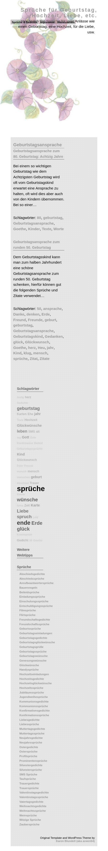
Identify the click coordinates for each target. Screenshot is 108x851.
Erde (46, 314)
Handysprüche (29, 669)
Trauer (34, 483)
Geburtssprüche (30, 628)
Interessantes (66, 22)
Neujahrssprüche (30, 742)
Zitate (45, 358)
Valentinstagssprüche (33, 797)
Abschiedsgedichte (32, 574)
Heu (41, 348)
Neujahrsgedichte (31, 737)
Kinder (34, 229)
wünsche (27, 499)
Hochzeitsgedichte (31, 678)
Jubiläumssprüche (31, 692)
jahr (50, 348)
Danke (18, 314)
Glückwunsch (37, 342)
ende (23, 523)
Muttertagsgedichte (32, 728)
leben (22, 431)
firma (20, 505)
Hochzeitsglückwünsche (35, 683)
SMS (31, 431)
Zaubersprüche (29, 824)
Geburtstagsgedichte (33, 637)
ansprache (52, 309)
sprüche (20, 358)
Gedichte (22, 402)
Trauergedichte (29, 783)
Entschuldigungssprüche (36, 605)
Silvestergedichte (30, 765)
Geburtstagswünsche (33, 655)
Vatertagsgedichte (31, 801)
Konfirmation (25, 443)
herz (32, 348)
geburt (50, 320)
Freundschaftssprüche (34, 624)
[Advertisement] (54, 81)
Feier (20, 465)
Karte (35, 505)
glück (18, 342)
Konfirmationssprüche (34, 715)
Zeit (27, 505)
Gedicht (22, 540)
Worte (59, 229)
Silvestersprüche (30, 769)
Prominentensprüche (33, 760)
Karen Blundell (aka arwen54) (75, 841)
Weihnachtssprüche (32, 810)
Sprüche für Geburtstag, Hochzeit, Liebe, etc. (59, 13)
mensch (40, 353)
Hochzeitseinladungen (34, 674)
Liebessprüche (29, 724)
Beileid (38, 443)
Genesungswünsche (32, 660)
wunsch (22, 471)
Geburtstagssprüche (29, 448)
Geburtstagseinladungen (35, 633)
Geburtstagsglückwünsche (37, 642)
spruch (24, 516)
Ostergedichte (28, 747)
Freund (19, 320)
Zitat (34, 358)
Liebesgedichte (29, 719)
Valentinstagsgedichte (34, 792)
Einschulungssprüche (33, 601)
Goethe (19, 229)
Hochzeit (30, 420)
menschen (23, 477)
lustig (20, 397)
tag (19, 437)
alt (38, 431)
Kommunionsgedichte (34, 701)
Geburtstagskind (28, 336)
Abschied (23, 483)
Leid (35, 517)
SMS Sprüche (28, 774)
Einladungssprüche (32, 596)
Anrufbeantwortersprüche (36, 583)
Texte (47, 229)
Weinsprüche (28, 815)
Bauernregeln (28, 587)
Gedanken (54, 336)
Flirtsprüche (27, 615)
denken (32, 314)
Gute (33, 437)
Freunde (35, 320)
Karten (22, 414)
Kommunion (24, 534)
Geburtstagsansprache (33, 223)
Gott (25, 437)
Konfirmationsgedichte (34, 710)
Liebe (22, 511)
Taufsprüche (27, 778)
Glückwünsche (29, 425)
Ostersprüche (28, 751)
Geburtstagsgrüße (31, 646)
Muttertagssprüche (31, 733)
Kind (17, 353)
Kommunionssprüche (33, 706)
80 (39, 218)
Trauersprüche (29, 788)
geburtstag (52, 218)
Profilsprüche (28, 756)
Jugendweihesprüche (33, 696)
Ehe (30, 414)
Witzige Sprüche (30, 819)
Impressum (47, 22)
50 (39, 309)
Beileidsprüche (29, 592)
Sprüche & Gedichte (24, 22)
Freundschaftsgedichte (34, 619)
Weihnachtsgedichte (32, 806)
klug (27, 353)
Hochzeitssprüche (31, 687)
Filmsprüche (27, 610)
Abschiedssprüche (31, 578)
